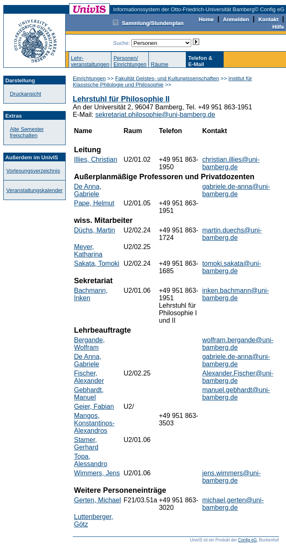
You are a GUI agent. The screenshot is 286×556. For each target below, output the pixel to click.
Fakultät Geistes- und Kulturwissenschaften (167, 78)
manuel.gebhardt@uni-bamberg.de (236, 393)
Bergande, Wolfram (89, 343)
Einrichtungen (89, 78)
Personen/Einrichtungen (130, 61)
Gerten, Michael (97, 500)
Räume (159, 64)
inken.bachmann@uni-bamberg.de (235, 294)
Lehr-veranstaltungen (90, 61)
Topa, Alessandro (90, 460)
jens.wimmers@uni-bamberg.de (231, 477)
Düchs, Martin (94, 230)
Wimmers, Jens (97, 473)
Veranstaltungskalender (34, 190)
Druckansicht (25, 94)
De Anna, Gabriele (87, 190)
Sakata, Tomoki (96, 263)
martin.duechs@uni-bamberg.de (231, 234)
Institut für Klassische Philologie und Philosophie (162, 81)
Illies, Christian (95, 159)
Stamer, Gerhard (86, 443)
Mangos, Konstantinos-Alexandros (94, 423)
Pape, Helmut (94, 203)
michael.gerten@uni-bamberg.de (233, 504)
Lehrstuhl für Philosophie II (121, 99)
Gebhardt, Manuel (89, 393)
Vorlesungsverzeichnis (33, 171)
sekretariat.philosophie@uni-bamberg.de (155, 114)
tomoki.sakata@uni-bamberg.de (231, 267)
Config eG (247, 540)
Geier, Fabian (94, 406)
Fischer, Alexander (89, 377)
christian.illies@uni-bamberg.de (230, 163)
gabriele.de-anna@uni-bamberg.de (236, 190)
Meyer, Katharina (88, 250)
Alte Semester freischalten (27, 132)
